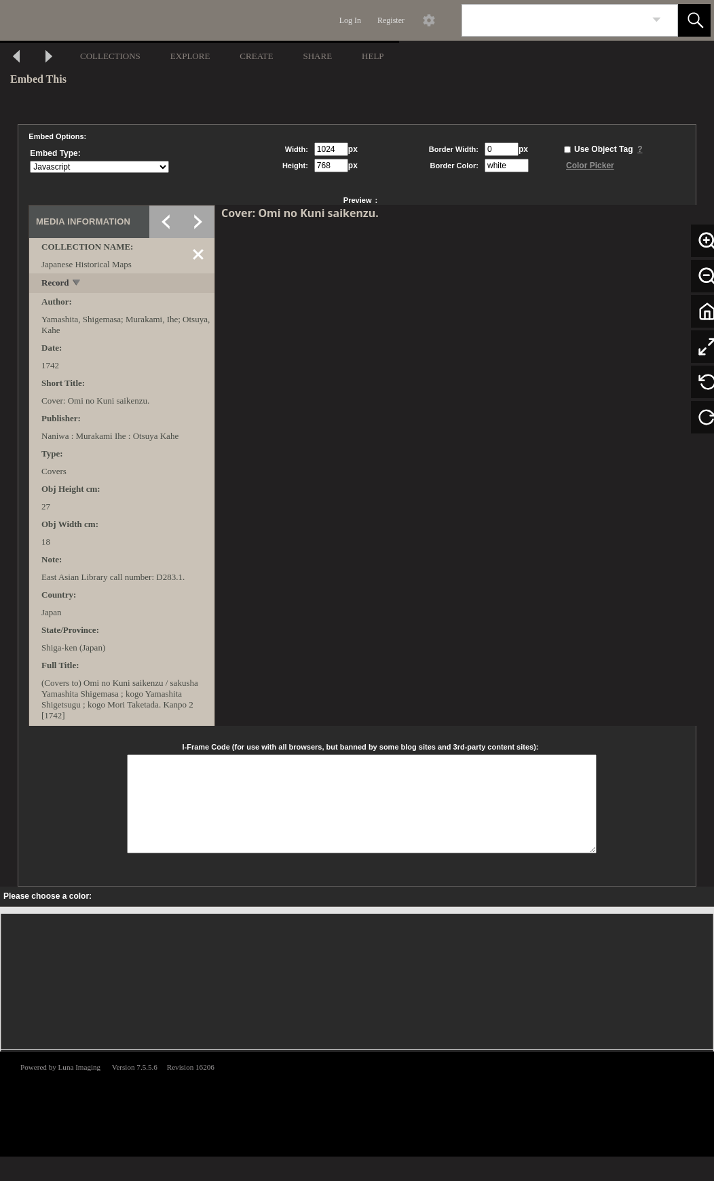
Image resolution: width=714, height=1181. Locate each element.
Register (391, 20)
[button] (694, 20)
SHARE (317, 56)
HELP (373, 56)
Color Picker (590, 165)
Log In (350, 20)
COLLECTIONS (110, 56)
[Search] (554, 20)
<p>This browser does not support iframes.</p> (357, 1103)
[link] (657, 20)
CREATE (256, 56)
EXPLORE (190, 56)
